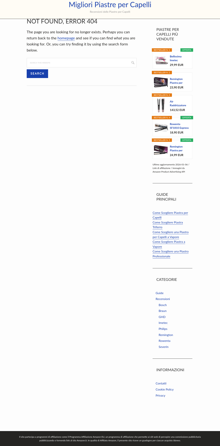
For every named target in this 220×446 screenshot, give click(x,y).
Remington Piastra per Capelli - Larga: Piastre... (178, 100)
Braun (163, 329)
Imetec (163, 341)
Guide (160, 312)
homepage (66, 57)
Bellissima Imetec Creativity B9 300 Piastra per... (177, 77)
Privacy (160, 414)
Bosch (163, 324)
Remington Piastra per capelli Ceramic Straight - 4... (179, 167)
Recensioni (163, 317)
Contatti (161, 402)
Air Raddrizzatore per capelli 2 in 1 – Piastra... (179, 122)
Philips (163, 347)
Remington (166, 353)
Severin (164, 365)
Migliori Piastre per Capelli (110, 4)
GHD (162, 335)
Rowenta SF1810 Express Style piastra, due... (179, 145)
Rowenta (164, 359)
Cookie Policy (165, 408)
